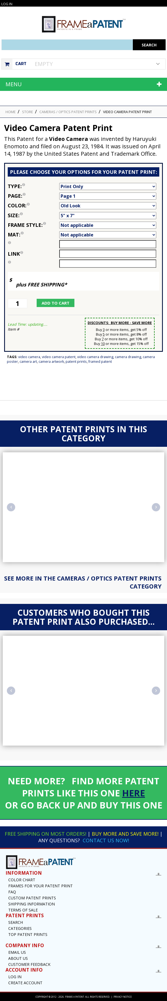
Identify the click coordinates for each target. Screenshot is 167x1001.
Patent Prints (76, 361)
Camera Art (28, 361)
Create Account (25, 982)
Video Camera (29, 357)
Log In (6, 4)
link (15, 254)
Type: (33, 186)
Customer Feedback (29, 964)
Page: (33, 196)
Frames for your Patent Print (40, 885)
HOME (11, 111)
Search (15, 922)
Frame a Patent (74, 996)
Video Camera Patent (59, 357)
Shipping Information (31, 904)
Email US (17, 952)
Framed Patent (100, 361)
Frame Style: (33, 225)
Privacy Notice (123, 996)
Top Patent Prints (27, 934)
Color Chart (21, 879)
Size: (33, 215)
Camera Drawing (128, 357)
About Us (18, 958)
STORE (27, 111)
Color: (33, 205)
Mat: (33, 234)
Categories (20, 928)
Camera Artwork (51, 361)
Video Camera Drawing (95, 357)
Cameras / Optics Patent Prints (68, 111)
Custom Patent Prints (32, 897)
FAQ (12, 891)
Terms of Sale (23, 910)
